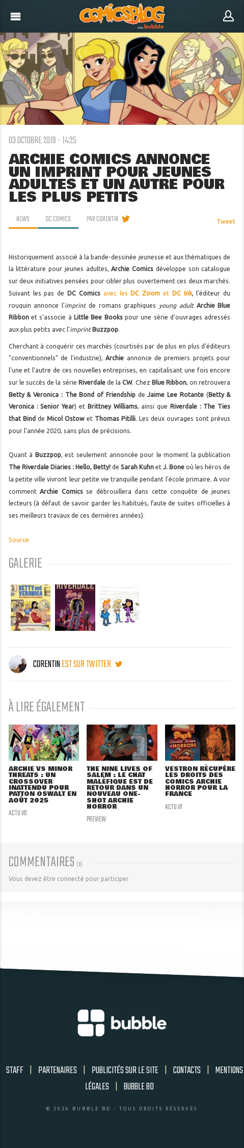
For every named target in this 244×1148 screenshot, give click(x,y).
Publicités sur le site (125, 1070)
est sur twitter (92, 664)
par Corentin (102, 219)
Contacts (187, 1070)
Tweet (225, 221)
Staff (14, 1070)
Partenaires (57, 1070)
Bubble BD (139, 1086)
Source (19, 540)
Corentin (35, 664)
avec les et (147, 293)
